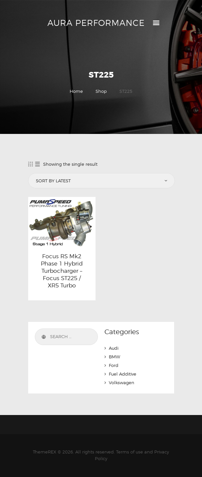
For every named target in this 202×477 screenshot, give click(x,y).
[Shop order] (101, 180)
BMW (114, 356)
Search (43, 336)
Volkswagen (121, 382)
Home (76, 91)
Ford (113, 365)
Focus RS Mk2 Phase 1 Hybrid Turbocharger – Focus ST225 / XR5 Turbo (62, 271)
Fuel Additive (122, 374)
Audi (113, 348)
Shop (101, 91)
